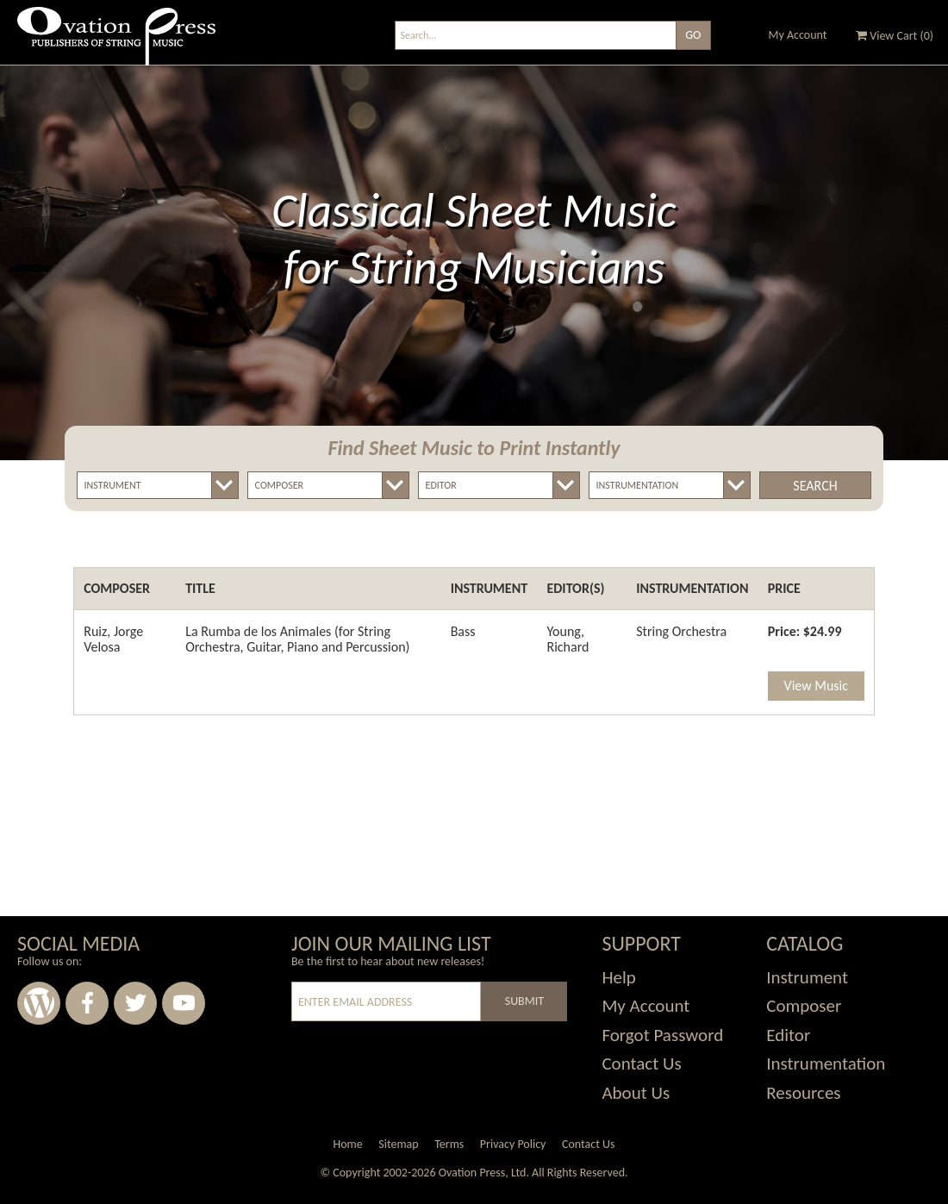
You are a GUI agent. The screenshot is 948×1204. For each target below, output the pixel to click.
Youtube (183, 1003)
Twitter (135, 1003)
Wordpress (38, 1003)
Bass (463, 631)
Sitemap (398, 1144)
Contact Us (641, 1063)
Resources (803, 1093)
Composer (803, 1006)
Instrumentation (825, 1063)
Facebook (87, 1003)
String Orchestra (681, 631)
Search (815, 485)
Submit (524, 1001)
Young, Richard (567, 639)
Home (347, 1144)
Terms (449, 1144)
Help (618, 977)
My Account (798, 35)
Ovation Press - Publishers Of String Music (116, 42)
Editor (788, 1035)
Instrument (807, 977)
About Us (636, 1093)
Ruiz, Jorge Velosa (113, 639)
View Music (816, 685)
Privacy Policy (513, 1144)
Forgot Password (662, 1035)
